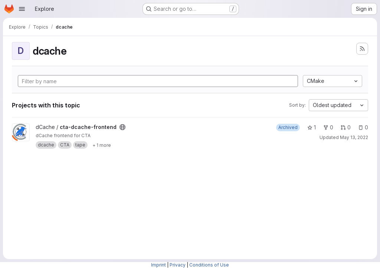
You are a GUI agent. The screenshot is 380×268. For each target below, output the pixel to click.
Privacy (178, 265)
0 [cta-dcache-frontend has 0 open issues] (363, 127)
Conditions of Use (209, 265)
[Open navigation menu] (22, 9)
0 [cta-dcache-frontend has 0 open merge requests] (346, 127)
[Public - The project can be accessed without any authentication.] (122, 127)
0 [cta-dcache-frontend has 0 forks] (328, 127)
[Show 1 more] (101, 145)
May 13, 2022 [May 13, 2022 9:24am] (354, 137)
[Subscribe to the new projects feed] (362, 49)
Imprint (158, 265)
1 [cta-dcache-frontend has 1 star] (311, 127)
